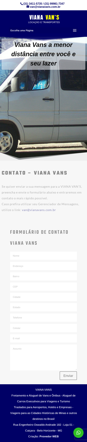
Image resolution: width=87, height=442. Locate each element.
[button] (78, 433)
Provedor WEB (49, 436)
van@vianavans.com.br (39, 210)
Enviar (68, 376)
